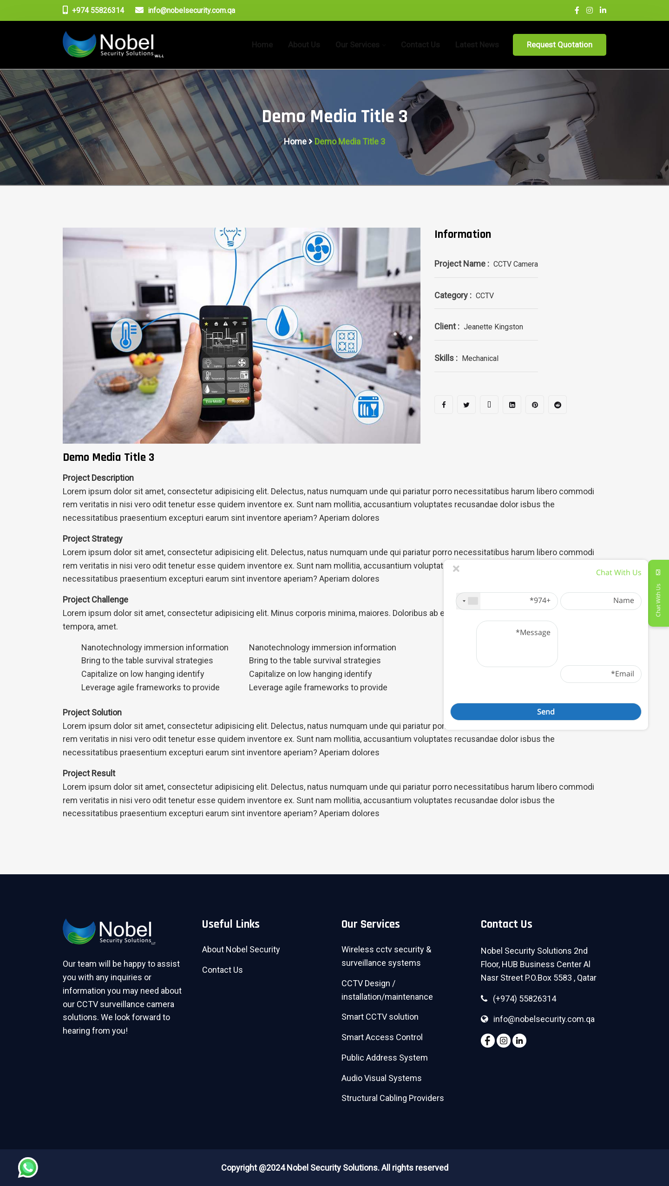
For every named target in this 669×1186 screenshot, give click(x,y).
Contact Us (420, 44)
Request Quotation (559, 44)
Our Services (357, 44)
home (262, 44)
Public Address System (384, 1057)
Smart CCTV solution (380, 1017)
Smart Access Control (382, 1037)
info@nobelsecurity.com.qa (185, 10)
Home (295, 141)
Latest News (477, 44)
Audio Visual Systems (381, 1078)
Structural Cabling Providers (392, 1098)
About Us (304, 44)
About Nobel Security (241, 949)
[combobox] (468, 601)
